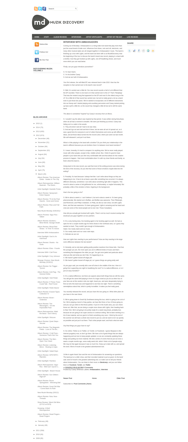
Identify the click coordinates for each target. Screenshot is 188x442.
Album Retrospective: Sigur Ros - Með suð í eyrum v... (48, 366)
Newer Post (67, 378)
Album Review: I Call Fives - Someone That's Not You (48, 334)
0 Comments (88, 367)
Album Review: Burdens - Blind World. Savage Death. (48, 222)
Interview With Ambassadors (48, 232)
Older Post (121, 378)
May (40, 166)
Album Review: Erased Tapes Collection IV (48, 293)
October (41, 146)
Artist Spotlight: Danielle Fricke (49, 189)
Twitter (88, 365)
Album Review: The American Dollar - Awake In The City (48, 178)
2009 (38, 438)
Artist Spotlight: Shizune (46, 317)
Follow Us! (44, 52)
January (41, 425)
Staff (46, 37)
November (42, 142)
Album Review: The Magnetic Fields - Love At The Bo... (48, 328)
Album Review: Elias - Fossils (48, 248)
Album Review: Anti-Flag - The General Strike (48, 273)
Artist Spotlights (94, 37)
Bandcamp (104, 362)
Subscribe (44, 44)
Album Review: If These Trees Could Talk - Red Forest (48, 283)
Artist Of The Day (114, 37)
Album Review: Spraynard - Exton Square (47, 194)
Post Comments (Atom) (82, 384)
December (42, 138)
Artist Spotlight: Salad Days (47, 351)
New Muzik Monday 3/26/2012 (48, 211)
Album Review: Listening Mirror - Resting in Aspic (47, 346)
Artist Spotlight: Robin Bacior (48, 288)
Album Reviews (60, 37)
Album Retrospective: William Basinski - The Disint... (48, 184)
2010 (38, 434)
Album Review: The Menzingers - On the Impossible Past (46, 306)
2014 (38, 127)
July (40, 158)
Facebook (72, 365)
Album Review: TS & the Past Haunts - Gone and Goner (48, 200)
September (42, 150)
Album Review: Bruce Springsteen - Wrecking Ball (48, 382)
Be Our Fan (44, 60)
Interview (104, 369)
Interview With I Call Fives (47, 252)
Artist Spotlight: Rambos (46, 361)
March (40, 174)
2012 (38, 135)
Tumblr (79, 365)
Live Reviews (132, 37)
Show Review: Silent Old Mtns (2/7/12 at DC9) (48, 403)
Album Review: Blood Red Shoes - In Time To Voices (48, 228)
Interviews (76, 37)
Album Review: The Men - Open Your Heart (47, 340)
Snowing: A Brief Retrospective (43, 409)
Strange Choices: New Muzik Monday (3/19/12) (48, 261)
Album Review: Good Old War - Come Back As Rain (48, 387)
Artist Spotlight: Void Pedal (47, 278)
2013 (38, 131)
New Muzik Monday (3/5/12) (48, 392)
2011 (38, 430)
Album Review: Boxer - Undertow (46, 299)
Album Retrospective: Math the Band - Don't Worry (47, 312)
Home (36, 37)
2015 (38, 123)
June (40, 162)
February (41, 421)
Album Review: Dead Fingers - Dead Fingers (48, 415)
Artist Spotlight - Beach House (48, 371)
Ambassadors (95, 369)
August (41, 154)
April (40, 170)
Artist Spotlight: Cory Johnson (48, 256)
